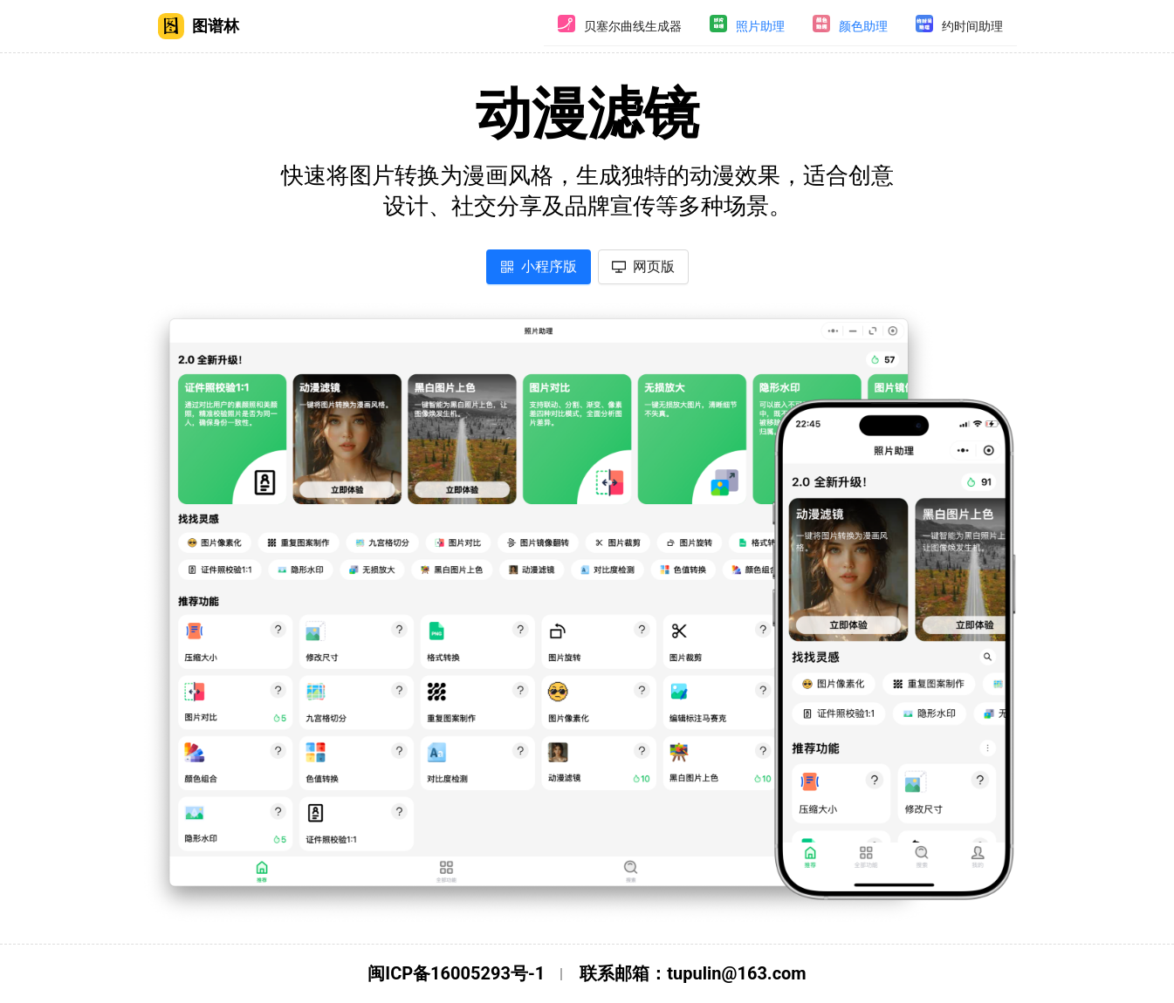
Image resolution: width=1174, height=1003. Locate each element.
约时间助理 (972, 26)
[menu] (780, 26)
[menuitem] (620, 26)
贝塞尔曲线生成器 (633, 26)
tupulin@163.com (736, 973)
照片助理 (760, 26)
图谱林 (198, 26)
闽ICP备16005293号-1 (456, 973)
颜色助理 (863, 26)
